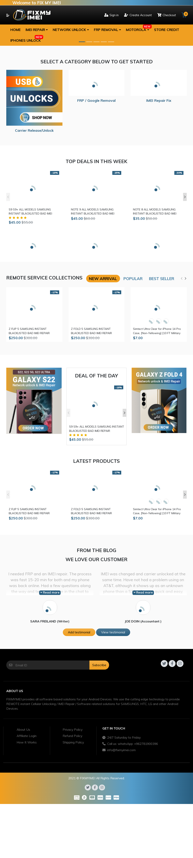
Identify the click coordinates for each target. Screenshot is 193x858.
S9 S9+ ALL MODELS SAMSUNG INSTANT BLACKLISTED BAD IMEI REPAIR (30, 212)
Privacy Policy (73, 729)
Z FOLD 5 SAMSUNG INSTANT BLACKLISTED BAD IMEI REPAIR (91, 330)
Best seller (161, 278)
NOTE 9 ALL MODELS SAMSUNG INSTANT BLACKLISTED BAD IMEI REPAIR (92, 212)
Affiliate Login (26, 736)
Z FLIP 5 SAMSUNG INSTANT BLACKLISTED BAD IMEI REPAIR (29, 330)
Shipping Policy (73, 742)
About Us (23, 729)
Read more (50, 592)
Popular (133, 278)
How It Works (27, 742)
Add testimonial (79, 632)
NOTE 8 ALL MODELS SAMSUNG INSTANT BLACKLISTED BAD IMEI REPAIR (154, 212)
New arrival (103, 278)
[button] (36, 29)
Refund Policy (72, 736)
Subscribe (99, 665)
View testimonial (113, 632)
